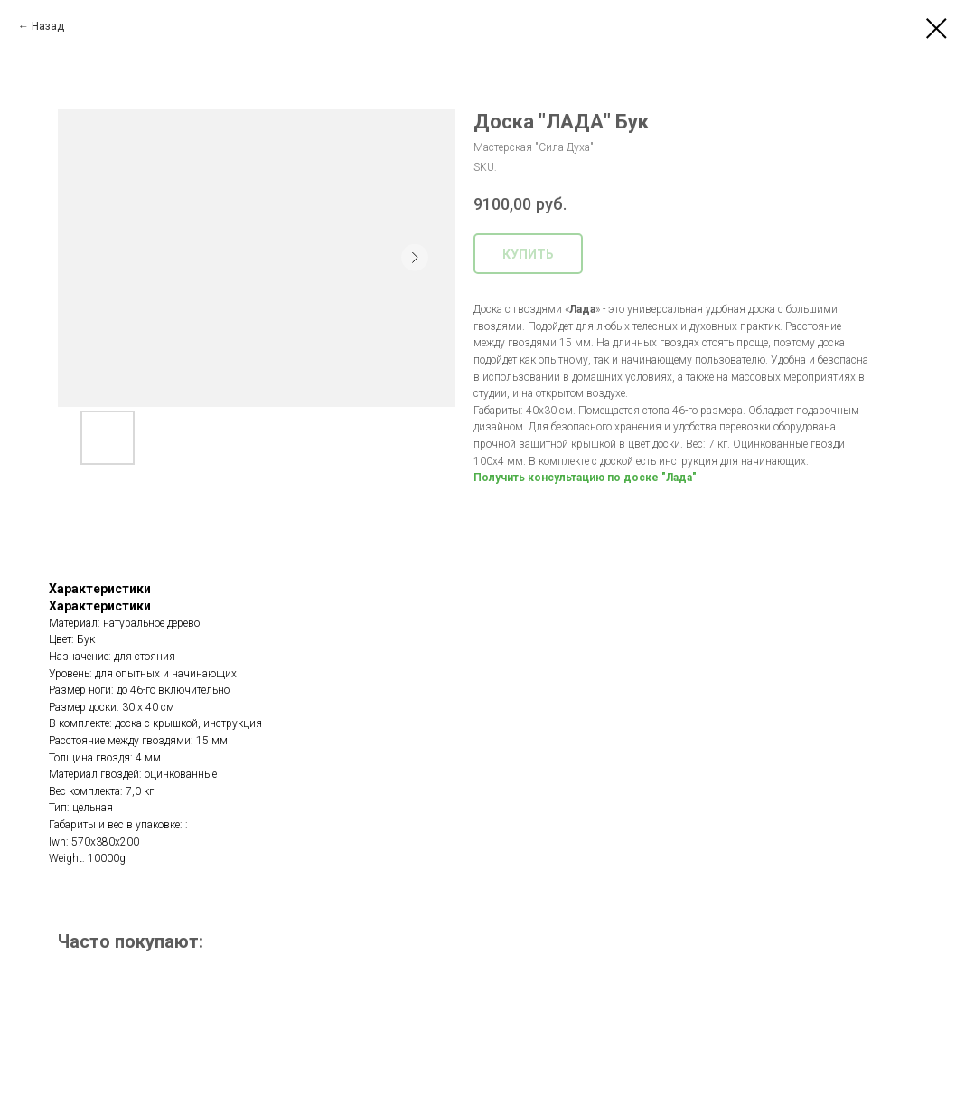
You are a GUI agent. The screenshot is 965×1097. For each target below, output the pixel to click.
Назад (48, 26)
